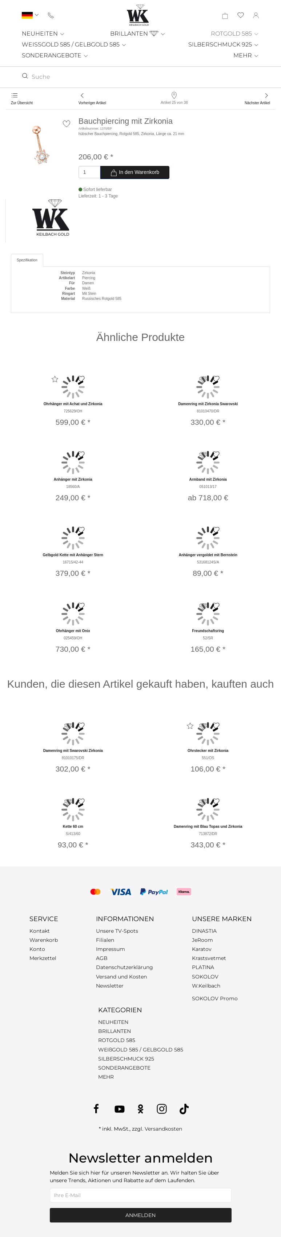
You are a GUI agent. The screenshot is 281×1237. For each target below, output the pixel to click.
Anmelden (140, 1215)
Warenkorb (43, 940)
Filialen (105, 940)
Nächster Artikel (257, 103)
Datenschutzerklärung (124, 967)
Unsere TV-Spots (117, 931)
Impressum (110, 949)
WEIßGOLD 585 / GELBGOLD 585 (140, 1049)
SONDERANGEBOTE (55, 55)
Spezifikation (27, 260)
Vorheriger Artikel (92, 103)
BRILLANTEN (138, 33)
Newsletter (110, 985)
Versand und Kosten (121, 976)
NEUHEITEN (43, 33)
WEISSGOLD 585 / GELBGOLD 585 (74, 44)
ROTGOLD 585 (235, 33)
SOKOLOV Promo (215, 998)
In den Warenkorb (134, 172)
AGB (102, 958)
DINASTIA (204, 931)
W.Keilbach (206, 985)
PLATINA (203, 967)
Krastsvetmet (209, 958)
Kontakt (39, 931)
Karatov (202, 949)
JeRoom (202, 940)
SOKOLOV (205, 976)
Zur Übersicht (22, 103)
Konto (37, 949)
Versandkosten (163, 1129)
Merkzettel (42, 958)
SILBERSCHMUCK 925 (223, 44)
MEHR (246, 55)
